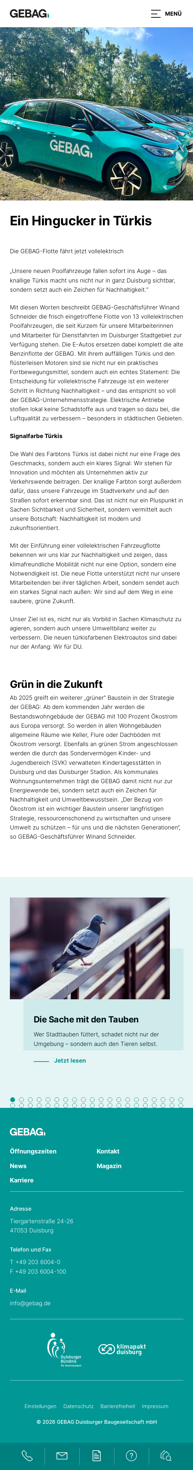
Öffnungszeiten (33, 1151)
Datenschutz (78, 1406)
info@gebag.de (30, 1303)
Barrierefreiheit (117, 1406)
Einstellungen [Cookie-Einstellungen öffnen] (41, 1406)
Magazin (109, 1165)
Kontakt (108, 1151)
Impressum (155, 1406)
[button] (166, 13)
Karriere (22, 1180)
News (18, 1165)
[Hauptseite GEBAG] (29, 13)
